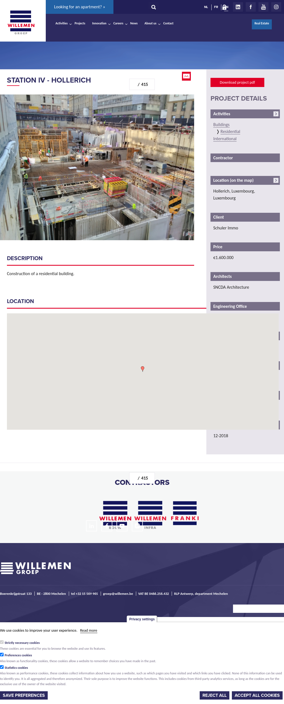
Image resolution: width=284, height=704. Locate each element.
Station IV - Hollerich (49, 80)
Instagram (276, 7)
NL (206, 7)
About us (150, 23)
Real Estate (262, 23)
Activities (61, 23)
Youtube (263, 7)
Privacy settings (142, 619)
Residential (230, 131)
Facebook (251, 7)
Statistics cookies (16, 668)
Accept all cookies (257, 695)
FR (216, 7)
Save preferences (24, 695)
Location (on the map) (233, 180)
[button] (142, 369)
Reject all (214, 695)
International (225, 138)
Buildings (221, 124)
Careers (118, 23)
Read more (88, 630)
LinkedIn (238, 7)
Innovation (99, 23)
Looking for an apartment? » (79, 6)
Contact (168, 23)
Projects (80, 23)
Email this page (187, 76)
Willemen (21, 22)
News (134, 23)
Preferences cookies (18, 655)
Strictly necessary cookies (22, 643)
